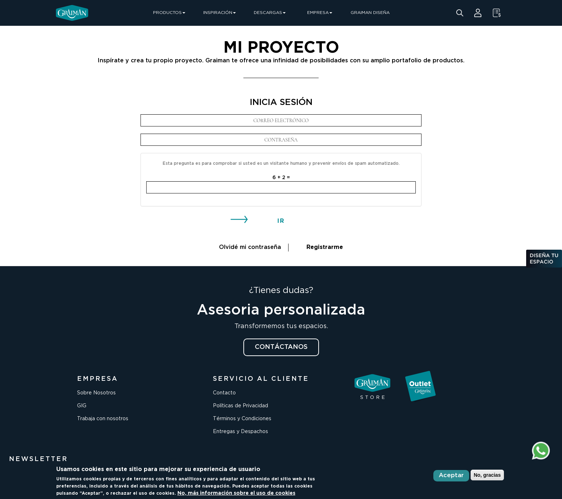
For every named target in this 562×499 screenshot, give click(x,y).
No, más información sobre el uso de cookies (236, 493)
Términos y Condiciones (242, 419)
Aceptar (451, 475)
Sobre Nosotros (96, 393)
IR (281, 221)
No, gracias (487, 475)
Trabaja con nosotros (102, 419)
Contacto (224, 393)
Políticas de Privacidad (240, 406)
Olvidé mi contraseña (250, 247)
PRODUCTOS (169, 13)
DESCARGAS (270, 13)
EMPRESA (319, 13)
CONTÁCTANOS (281, 347)
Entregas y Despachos (240, 432)
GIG (81, 406)
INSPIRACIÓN (219, 13)
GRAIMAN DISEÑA (370, 13)
